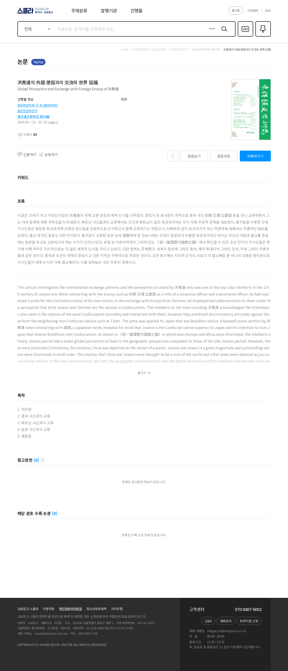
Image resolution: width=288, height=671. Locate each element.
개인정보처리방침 (70, 608)
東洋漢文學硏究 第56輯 (33, 116)
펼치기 (142, 373)
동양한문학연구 (27, 111)
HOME (125, 49)
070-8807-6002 (248, 609)
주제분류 (79, 10)
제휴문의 (226, 621)
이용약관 (48, 608)
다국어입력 (245, 36)
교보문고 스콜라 (27, 608)
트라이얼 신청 (249, 621)
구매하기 (253, 156)
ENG (268, 10)
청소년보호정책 (96, 608)
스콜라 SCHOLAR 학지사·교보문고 (34, 13)
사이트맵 (117, 608)
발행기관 (109, 10)
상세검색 (211, 32)
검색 (223, 32)
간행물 (136, 10)
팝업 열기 (42, 460)
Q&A (208, 621)
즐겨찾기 (262, 36)
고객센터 (252, 10)
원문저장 (224, 156)
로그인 (235, 10)
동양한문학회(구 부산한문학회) (37, 105)
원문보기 (194, 156)
